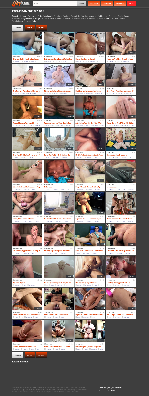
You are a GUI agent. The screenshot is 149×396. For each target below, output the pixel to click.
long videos (120, 4)
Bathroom (112, 93)
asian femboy (124, 16)
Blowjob (99, 93)
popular (18, 28)
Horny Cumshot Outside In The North (57, 347)
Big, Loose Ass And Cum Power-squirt (88, 219)
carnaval (92, 18)
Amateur (17, 61)
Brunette (68, 125)
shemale (33, 16)
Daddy (79, 61)
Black (87, 125)
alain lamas (18, 21)
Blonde (56, 93)
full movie (49, 16)
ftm (84, 18)
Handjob (92, 61)
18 (16, 93)
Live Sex (131, 4)
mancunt (77, 18)
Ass (35, 93)
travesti (67, 18)
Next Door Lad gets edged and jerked (88, 91)
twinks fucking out (90, 16)
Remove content (104, 391)
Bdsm (62, 317)
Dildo (36, 317)
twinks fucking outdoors (23, 18)
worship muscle (119, 18)
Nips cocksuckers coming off (85, 59)
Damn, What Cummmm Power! (23, 219)
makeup (59, 16)
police (108, 18)
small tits (76, 16)
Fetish (96, 221)
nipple (67, 16)
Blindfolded (89, 93)
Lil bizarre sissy (112, 187)
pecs (45, 18)
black (101, 18)
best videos (94, 4)
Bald (78, 317)
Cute (101, 349)
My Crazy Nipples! (19, 283)
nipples (24, 16)
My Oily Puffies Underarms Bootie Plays (89, 155)
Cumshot (64, 93)
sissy (52, 18)
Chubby (79, 157)
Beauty (130, 221)
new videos (107, 4)
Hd (99, 61)
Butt (24, 285)
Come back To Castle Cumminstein (56, 315)
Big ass (25, 61)
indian (59, 18)
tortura (28, 21)
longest (41, 28)
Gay (85, 61)
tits (41, 16)
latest (29, 28)
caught (37, 18)
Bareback (126, 61)
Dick (25, 125)
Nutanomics (48, 187)
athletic (113, 16)
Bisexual (33, 61)
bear (36, 21)
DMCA (113, 391)
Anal (56, 61)
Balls (30, 221)
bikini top (103, 16)
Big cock (60, 125)
